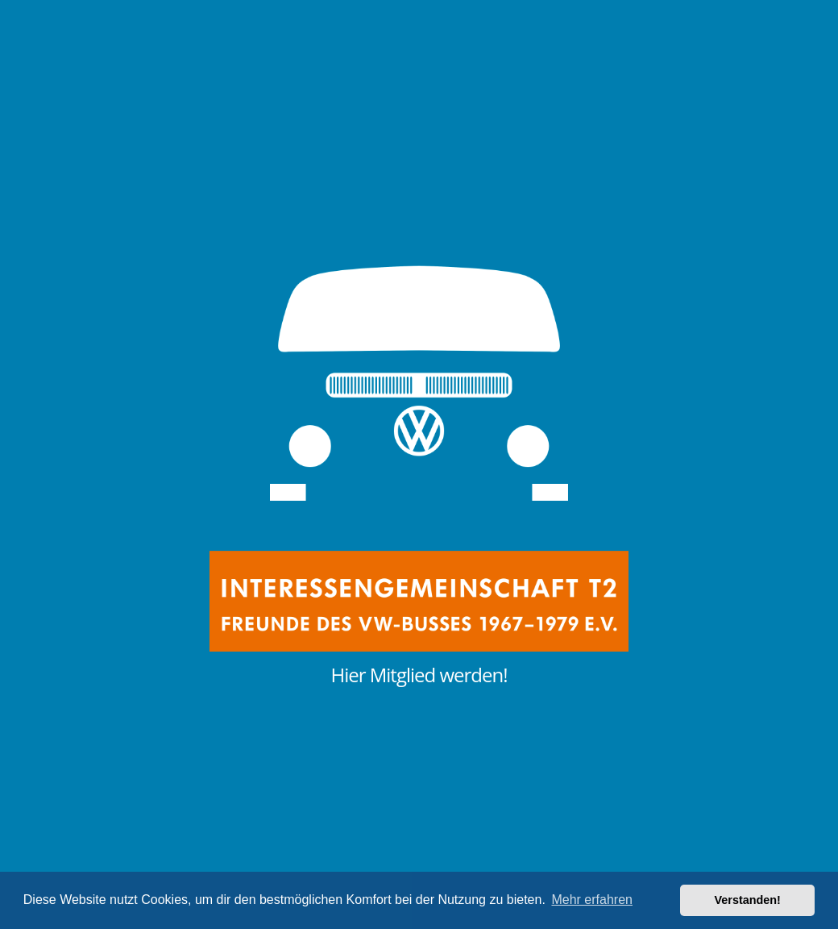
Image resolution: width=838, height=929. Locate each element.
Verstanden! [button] (748, 900)
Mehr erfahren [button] (592, 899)
